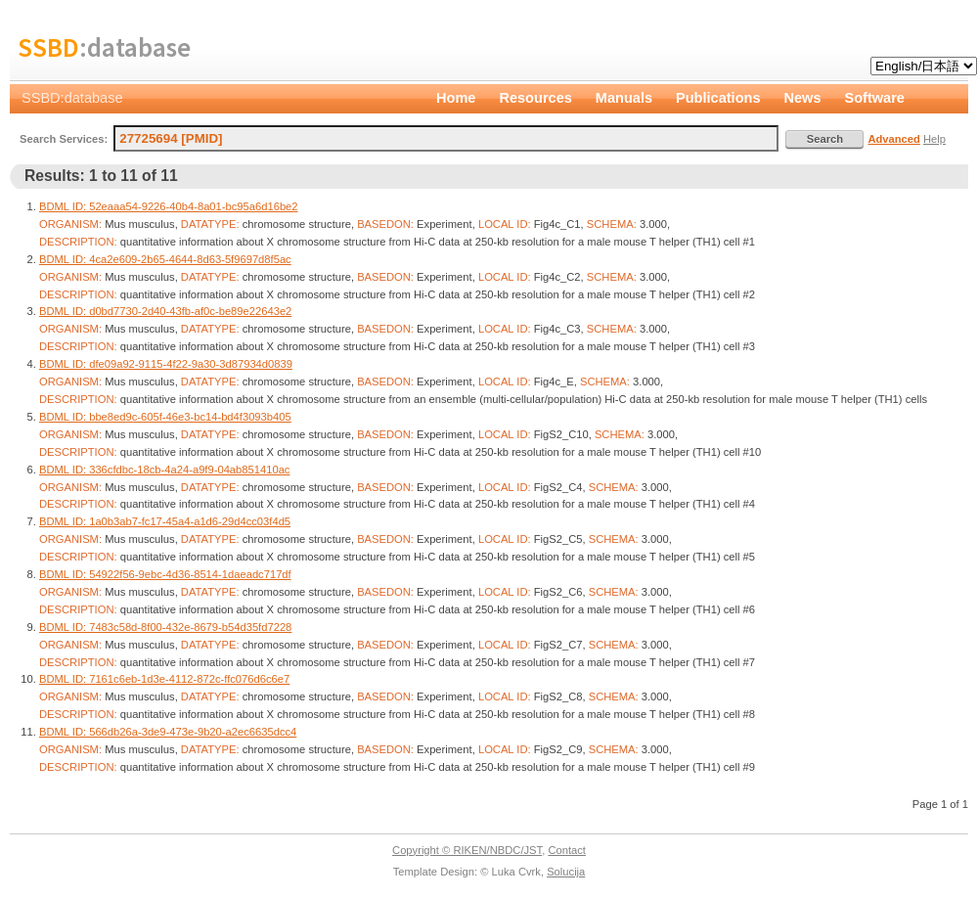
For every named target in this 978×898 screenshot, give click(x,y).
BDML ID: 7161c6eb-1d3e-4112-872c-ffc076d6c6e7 (164, 679)
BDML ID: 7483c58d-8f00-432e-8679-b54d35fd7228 (165, 627)
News (803, 98)
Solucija (566, 871)
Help (934, 139)
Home (455, 98)
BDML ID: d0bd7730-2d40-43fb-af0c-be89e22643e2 (165, 311)
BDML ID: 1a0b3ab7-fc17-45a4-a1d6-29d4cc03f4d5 (164, 521)
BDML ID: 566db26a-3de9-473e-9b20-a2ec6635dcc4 (167, 732)
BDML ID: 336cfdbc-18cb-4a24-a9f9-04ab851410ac (164, 469)
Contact (567, 850)
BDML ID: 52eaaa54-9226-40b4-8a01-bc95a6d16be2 (168, 206)
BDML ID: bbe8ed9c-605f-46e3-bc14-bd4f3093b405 (165, 417)
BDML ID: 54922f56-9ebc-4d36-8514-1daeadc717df (165, 574)
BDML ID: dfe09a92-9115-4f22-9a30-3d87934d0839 (165, 364)
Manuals (624, 98)
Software (875, 98)
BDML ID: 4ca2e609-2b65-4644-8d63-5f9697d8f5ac (165, 259)
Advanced (893, 139)
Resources (535, 98)
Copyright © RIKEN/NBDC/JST (467, 850)
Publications (718, 98)
